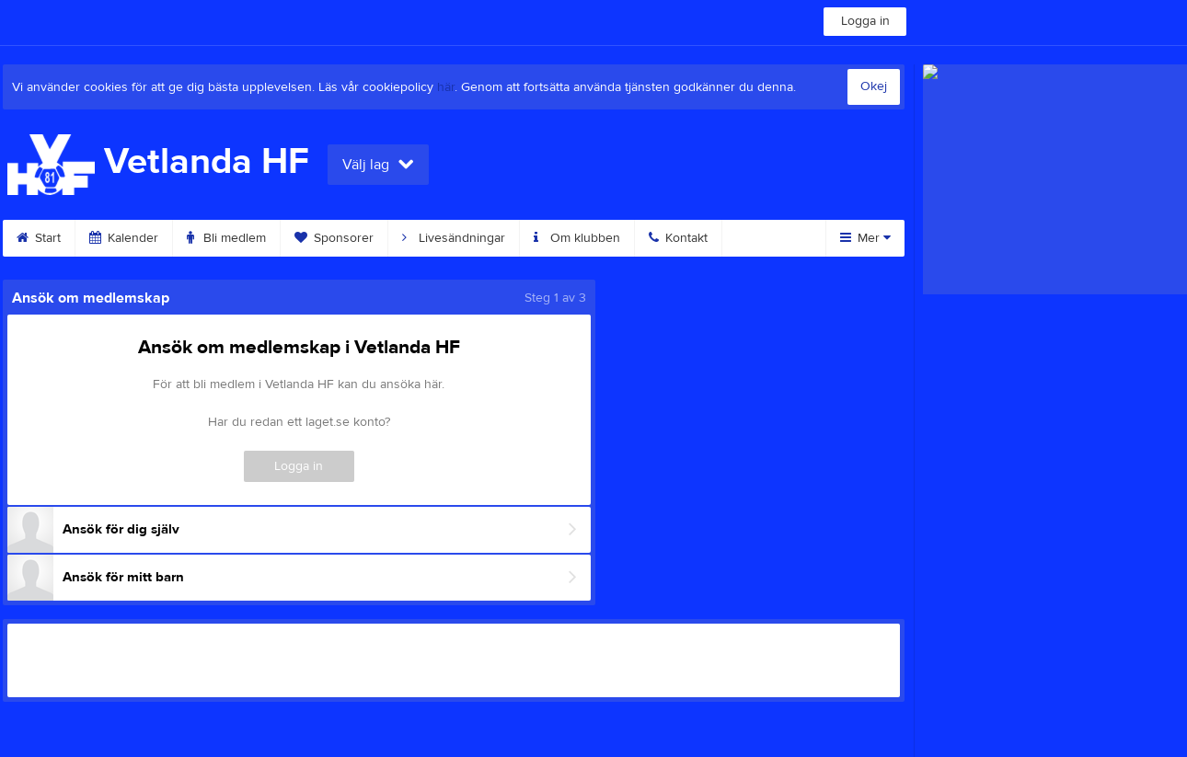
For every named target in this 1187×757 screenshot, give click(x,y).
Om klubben (577, 238)
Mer (865, 238)
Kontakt (678, 238)
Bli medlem (226, 238)
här (446, 87)
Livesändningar (453, 238)
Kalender (123, 238)
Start (39, 238)
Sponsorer (334, 238)
